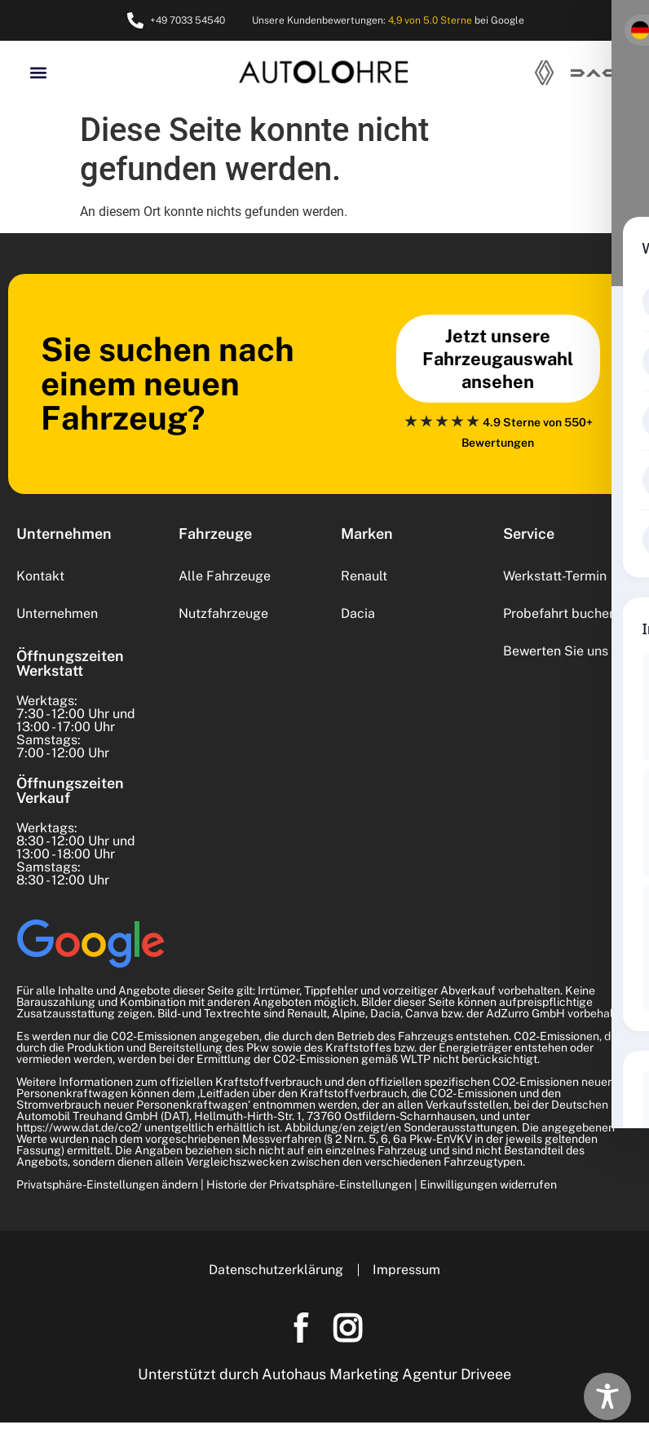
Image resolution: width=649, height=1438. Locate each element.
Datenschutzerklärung (274, 1269)
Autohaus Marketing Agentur (359, 1378)
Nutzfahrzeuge (223, 613)
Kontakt (40, 576)
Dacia (358, 613)
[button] (37, 72)
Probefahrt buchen (559, 613)
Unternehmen (57, 613)
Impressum (408, 1269)
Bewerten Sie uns (555, 651)
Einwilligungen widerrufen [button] (488, 1184)
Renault (364, 576)
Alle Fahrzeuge (225, 576)
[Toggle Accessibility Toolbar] (607, 1396)
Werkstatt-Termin (555, 576)
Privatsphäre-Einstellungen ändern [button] (107, 1184)
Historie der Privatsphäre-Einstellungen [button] (309, 1184)
